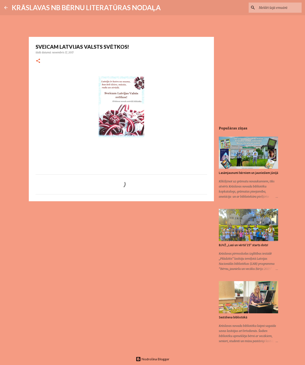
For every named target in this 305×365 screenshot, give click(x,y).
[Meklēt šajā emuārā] (279, 8)
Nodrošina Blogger (152, 359)
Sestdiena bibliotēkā (233, 317)
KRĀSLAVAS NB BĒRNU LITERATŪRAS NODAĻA (86, 7)
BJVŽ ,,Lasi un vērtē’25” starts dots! (243, 245)
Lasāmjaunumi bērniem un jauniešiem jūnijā (248, 173)
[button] (38, 61)
